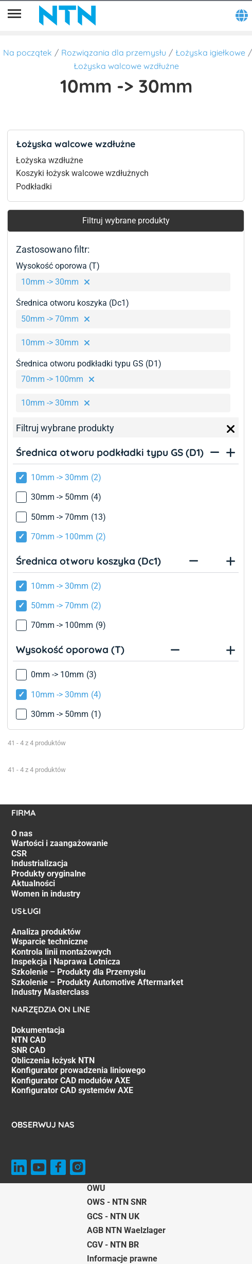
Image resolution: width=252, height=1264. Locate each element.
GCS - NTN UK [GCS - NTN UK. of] (113, 1216)
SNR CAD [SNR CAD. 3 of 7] (28, 1050)
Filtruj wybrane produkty (126, 220)
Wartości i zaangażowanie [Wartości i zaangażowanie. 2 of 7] (59, 843)
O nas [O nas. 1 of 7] (21, 833)
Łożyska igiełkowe (210, 52)
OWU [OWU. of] (96, 1188)
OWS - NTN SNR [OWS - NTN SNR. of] (117, 1202)
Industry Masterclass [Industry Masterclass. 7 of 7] (50, 992)
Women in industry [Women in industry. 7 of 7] (45, 894)
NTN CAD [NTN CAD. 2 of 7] (28, 1040)
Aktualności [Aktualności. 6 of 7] (33, 883)
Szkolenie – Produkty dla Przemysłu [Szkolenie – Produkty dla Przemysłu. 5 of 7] (78, 972)
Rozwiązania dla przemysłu (113, 52)
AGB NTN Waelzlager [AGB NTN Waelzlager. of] (126, 1230)
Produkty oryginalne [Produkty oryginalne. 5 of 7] (48, 874)
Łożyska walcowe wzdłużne (126, 66)
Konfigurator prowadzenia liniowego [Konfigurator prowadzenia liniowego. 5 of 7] (78, 1070)
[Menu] (14, 15)
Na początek (27, 52)
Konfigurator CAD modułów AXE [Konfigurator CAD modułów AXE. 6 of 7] (70, 1080)
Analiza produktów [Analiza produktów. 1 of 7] (46, 932)
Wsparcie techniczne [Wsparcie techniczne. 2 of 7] (49, 941)
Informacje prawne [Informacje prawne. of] (122, 1258)
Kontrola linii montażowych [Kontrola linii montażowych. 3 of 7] (61, 952)
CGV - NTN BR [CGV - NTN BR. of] (113, 1245)
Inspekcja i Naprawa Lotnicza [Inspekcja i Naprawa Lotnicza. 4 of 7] (65, 962)
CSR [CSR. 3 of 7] (19, 853)
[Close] (231, 429)
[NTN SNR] (67, 15)
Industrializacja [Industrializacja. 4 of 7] (39, 863)
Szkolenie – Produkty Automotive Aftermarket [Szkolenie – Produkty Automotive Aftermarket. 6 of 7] (97, 982)
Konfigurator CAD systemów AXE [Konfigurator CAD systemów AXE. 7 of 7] (72, 1090)
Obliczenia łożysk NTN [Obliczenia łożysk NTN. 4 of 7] (53, 1060)
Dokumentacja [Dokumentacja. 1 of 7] (38, 1030)
